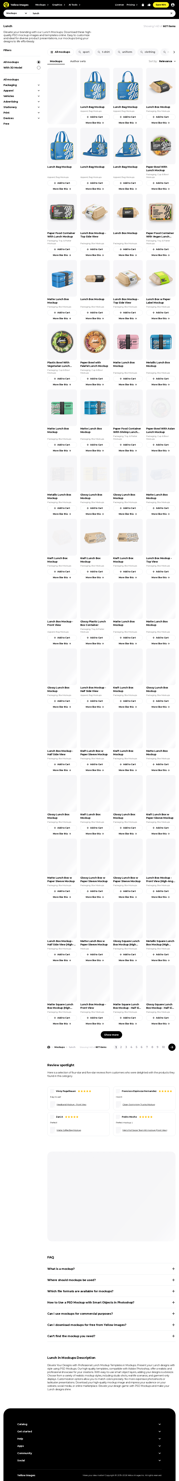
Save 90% (161, 4)
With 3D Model (21, 67)
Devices (8, 118)
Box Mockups (163, 111)
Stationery (10, 107)
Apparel (8, 90)
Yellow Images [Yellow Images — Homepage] (26, 1475)
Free (6, 123)
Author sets (78, 61)
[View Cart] (143, 5)
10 (163, 1047)
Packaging (10, 85)
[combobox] (102, 13)
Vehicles (8, 96)
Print (6, 112)
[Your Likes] (149, 5)
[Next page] (172, 1047)
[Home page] (48, 1047)
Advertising (10, 101)
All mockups (21, 62)
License (119, 4)
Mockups (56, 61)
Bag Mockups (95, 111)
